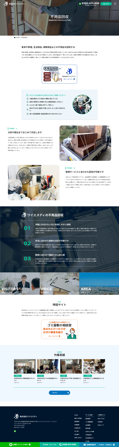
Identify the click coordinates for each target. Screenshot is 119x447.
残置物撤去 (17, 375)
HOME (76, 415)
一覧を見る (54, 392)
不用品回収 (88, 435)
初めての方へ (101, 418)
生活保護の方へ (89, 438)
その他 (87, 441)
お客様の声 (77, 428)
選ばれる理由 (78, 418)
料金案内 (100, 422)
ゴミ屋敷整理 (87, 375)
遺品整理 (40, 375)
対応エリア (101, 425)
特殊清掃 (87, 428)
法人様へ (76, 431)
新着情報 (76, 421)
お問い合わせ (106, 4)
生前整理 (87, 425)
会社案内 (76, 434)
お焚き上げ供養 (89, 431)
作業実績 (76, 425)
